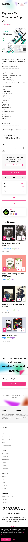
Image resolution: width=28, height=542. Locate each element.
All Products (5, 24)
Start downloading (7, 436)
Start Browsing (14, 526)
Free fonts (4, 499)
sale (12, 148)
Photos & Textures (7, 248)
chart (16, 148)
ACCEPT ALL (5, 539)
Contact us (5, 468)
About (3, 430)
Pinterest (4, 488)
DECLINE (15, 539)
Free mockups (5, 502)
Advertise (4, 465)
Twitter (4, 479)
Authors (4, 433)
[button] (24, 4)
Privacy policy (5, 453)
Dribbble (4, 476)
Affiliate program (6, 445)
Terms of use (5, 456)
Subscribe (14, 384)
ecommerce (5, 148)
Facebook (4, 485)
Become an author (6, 439)
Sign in (20, 3)
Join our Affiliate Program (14, 164)
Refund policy (5, 459)
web (22, 148)
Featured (17, 248)
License (4, 462)
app (3, 150)
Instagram (4, 482)
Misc (11, 24)
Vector (4, 279)
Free (13, 248)
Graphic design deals (7, 496)
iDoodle (12, 211)
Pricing (4, 442)
